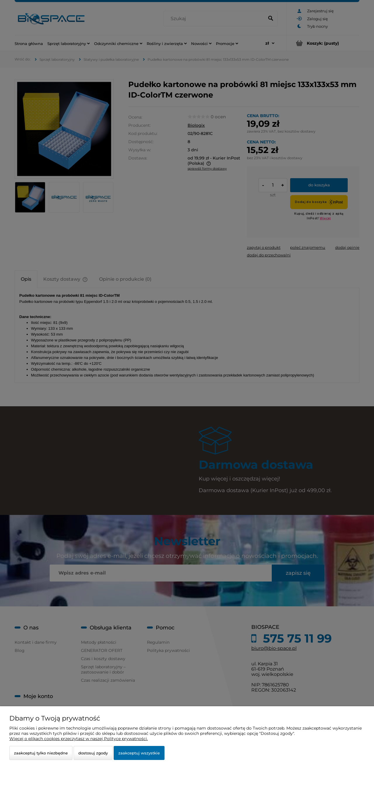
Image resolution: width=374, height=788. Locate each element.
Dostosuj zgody (93, 753)
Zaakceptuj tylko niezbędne (41, 753)
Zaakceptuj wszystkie (139, 753)
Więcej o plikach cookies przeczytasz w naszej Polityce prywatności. (78, 738)
